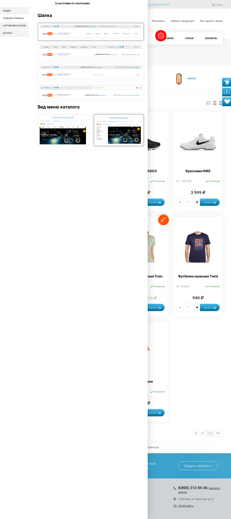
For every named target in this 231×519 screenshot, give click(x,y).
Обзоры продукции (182, 20)
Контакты (211, 38)
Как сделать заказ (211, 20)
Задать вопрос (198, 466)
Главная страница (13, 18)
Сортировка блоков (14, 25)
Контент (8, 33)
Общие (7, 11)
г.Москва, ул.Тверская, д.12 (153, 4)
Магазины (158, 20)
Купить (155, 202)
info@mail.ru (186, 506)
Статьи (189, 38)
